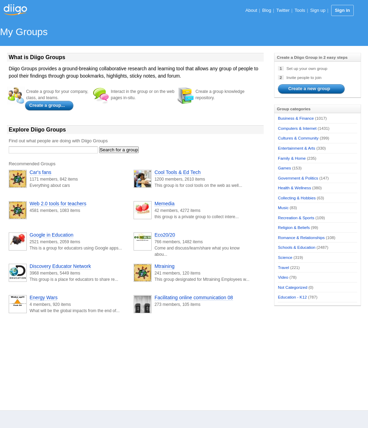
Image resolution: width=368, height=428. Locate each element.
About (251, 10)
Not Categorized (292, 287)
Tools (300, 10)
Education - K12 (292, 297)
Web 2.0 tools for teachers (58, 203)
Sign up (318, 10)
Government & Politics (298, 178)
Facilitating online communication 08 (193, 297)
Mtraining (164, 266)
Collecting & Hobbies (297, 198)
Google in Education (51, 235)
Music (283, 207)
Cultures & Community (298, 138)
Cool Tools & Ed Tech (177, 172)
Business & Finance (296, 118)
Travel (283, 267)
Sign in (342, 10)
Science (285, 257)
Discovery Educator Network (60, 266)
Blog (266, 10)
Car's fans (40, 172)
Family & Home (292, 158)
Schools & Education (296, 247)
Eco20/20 (164, 235)
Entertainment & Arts (296, 148)
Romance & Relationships (301, 237)
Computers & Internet (297, 128)
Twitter (282, 10)
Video (283, 277)
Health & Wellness (294, 187)
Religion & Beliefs (294, 227)
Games (284, 168)
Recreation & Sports (296, 217)
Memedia (164, 203)
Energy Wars (43, 297)
